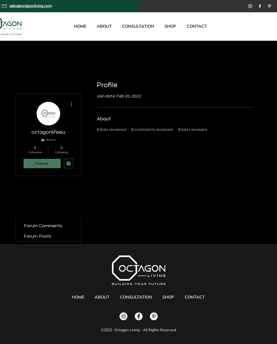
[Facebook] (259, 6)
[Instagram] (250, 6)
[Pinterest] (269, 6)
